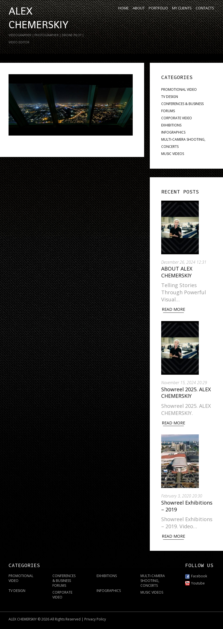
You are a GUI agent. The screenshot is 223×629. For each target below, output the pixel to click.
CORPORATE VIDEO (176, 118)
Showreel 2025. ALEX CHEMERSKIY (186, 392)
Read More (173, 309)
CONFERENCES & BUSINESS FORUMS (63, 580)
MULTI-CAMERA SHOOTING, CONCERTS (152, 580)
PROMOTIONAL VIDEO (179, 89)
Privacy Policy (95, 619)
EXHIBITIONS (171, 125)
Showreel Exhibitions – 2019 (186, 506)
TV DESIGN (169, 96)
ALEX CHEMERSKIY (23, 619)
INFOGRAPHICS (173, 132)
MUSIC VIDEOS (172, 153)
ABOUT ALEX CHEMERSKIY (176, 272)
